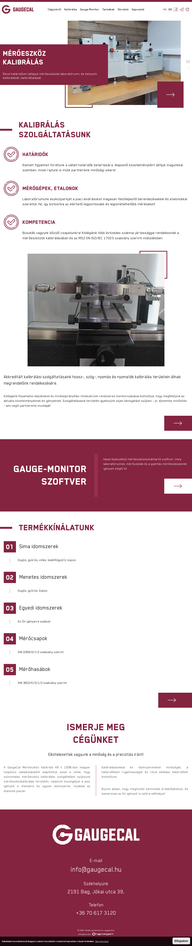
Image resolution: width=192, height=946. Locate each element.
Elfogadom (181, 940)
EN (170, 9)
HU (165, 9)
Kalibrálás (70, 9)
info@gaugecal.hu (96, 869)
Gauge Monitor (89, 9)
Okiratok (123, 9)
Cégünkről (54, 9)
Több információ (102, 941)
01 (188, 62)
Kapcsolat (138, 9)
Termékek (108, 9)
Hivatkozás (170, 94)
